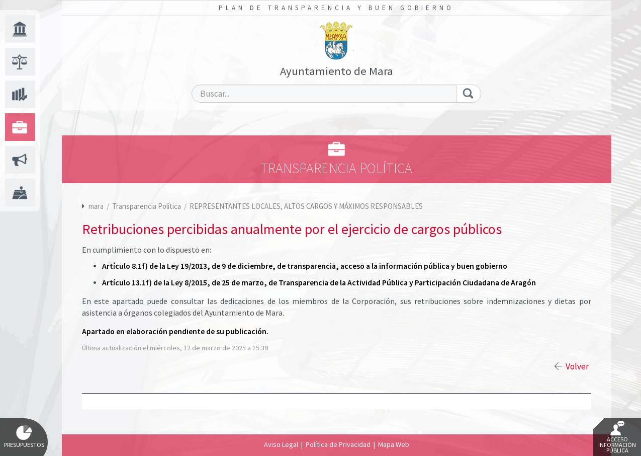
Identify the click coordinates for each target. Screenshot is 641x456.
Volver (577, 366)
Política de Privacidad (338, 444)
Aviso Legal (281, 444)
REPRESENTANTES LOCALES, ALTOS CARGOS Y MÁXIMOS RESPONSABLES (306, 206)
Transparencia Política (147, 206)
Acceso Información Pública (617, 437)
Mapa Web (393, 444)
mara (96, 206)
